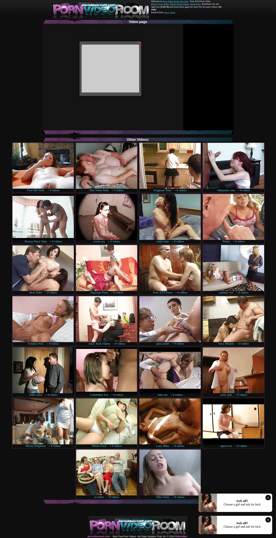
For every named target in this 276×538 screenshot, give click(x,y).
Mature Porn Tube (160, 4)
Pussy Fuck (169, 12)
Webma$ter (181, 536)
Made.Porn (195, 4)
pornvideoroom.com (99, 536)
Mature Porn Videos (179, 4)
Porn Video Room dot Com (175, 1)
